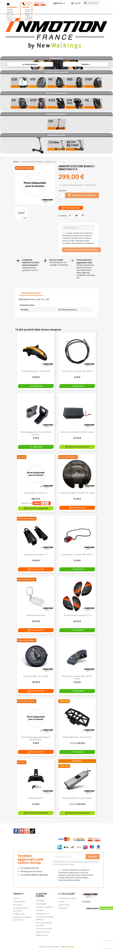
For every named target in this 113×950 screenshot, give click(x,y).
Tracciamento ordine (67, 898)
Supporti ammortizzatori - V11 (36, 555)
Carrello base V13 (36, 798)
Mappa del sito (42, 935)
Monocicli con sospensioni (56, 93)
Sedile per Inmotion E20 (35, 615)
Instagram (27, 831)
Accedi (61, 901)
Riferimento (24, 299)
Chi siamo (40, 910)
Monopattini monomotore (56, 114)
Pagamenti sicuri (42, 913)
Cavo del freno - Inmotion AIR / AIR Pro (77, 371)
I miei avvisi (62, 908)
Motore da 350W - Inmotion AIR (36, 676)
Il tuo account (66, 894)
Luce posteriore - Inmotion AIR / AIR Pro (77, 555)
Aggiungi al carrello (82, 195)
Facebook (16, 831)
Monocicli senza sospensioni (56, 72)
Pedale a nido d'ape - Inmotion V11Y (77, 737)
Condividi (70, 215)
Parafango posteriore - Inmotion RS (36, 371)
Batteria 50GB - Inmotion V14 (35, 493)
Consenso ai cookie (44, 928)
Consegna (40, 900)
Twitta (76, 215)
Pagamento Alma (43, 932)
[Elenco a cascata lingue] (60, 3)
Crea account (64, 905)
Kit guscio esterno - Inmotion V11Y (77, 615)
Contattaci (86, 901)
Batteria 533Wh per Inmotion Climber (77, 798)
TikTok (32, 831)
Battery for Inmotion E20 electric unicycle (77, 432)
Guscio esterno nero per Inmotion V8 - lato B (77, 493)
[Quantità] (61, 195)
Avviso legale (41, 904)
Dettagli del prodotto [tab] (31, 293)
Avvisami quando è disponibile (81, 249)
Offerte (16, 898)
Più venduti (17, 905)
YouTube (21, 831)
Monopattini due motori (57, 135)
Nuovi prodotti (19, 901)
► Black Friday (19, 914)
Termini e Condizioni (44, 907)
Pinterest (82, 215)
